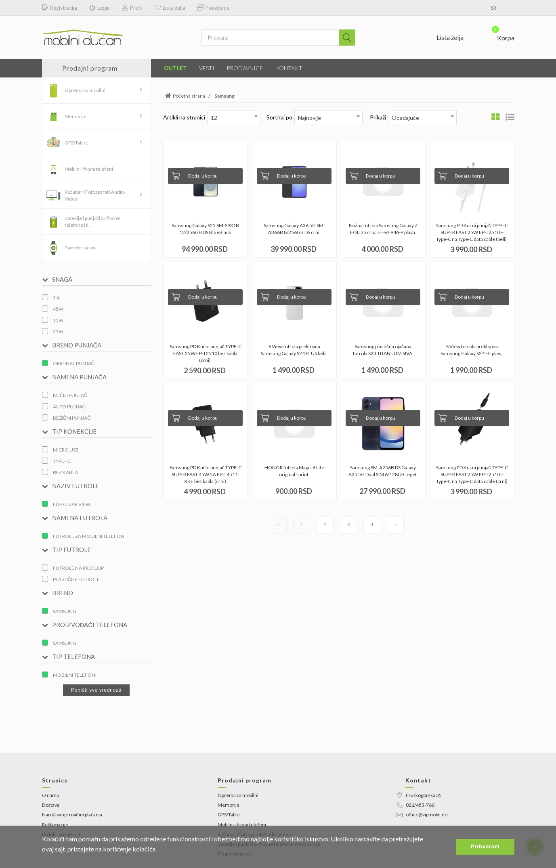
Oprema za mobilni (85, 90)
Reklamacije (55, 825)
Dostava (50, 805)
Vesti (206, 68)
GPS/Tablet (76, 143)
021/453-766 (415, 805)
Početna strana (184, 96)
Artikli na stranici (184, 117)
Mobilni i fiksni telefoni (89, 169)
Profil (132, 7)
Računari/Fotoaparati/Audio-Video (95, 195)
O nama (50, 795)
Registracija (59, 7)
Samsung (224, 96)
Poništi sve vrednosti (96, 690)
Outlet (175, 68)
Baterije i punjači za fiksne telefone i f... (92, 221)
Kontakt (288, 68)
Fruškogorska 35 (419, 795)
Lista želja (170, 7)
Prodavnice (245, 68)
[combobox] (233, 117)
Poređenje (213, 7)
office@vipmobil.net (423, 815)
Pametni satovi (81, 248)
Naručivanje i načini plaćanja (72, 815)
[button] (498, 36)
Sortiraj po (279, 117)
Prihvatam (485, 846)
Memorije (75, 116)
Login (99, 7)
